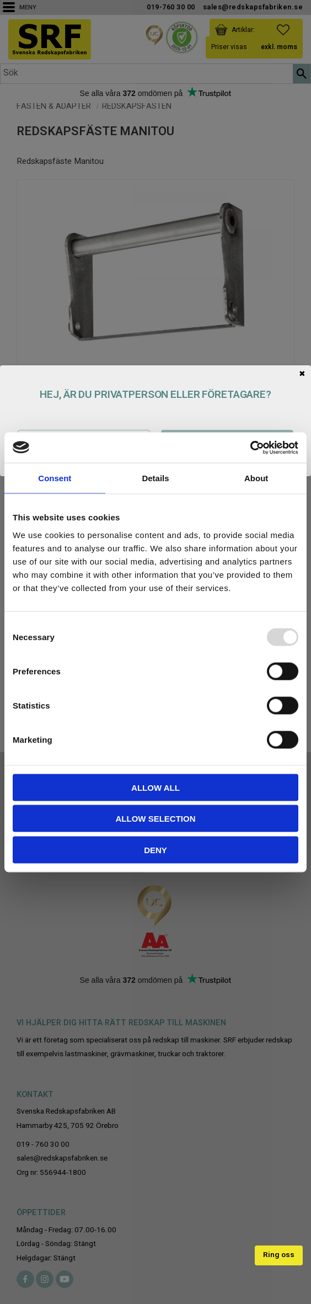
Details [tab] (155, 478)
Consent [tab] (54, 478)
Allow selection (156, 818)
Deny (155, 849)
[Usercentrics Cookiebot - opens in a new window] (250, 447)
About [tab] (256, 478)
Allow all (155, 787)
